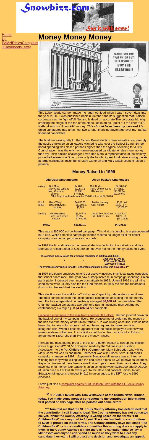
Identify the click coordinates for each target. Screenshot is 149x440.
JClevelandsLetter (16, 47)
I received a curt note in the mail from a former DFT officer (76, 315)
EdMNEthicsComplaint (20, 43)
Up (4, 39)
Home (7, 35)
